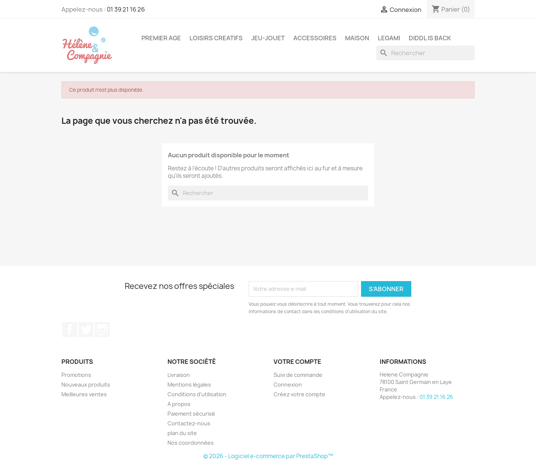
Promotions (76, 374)
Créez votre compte (299, 394)
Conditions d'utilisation (197, 394)
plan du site (182, 433)
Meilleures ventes (84, 394)
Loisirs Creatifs (216, 38)
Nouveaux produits (85, 384)
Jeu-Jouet (268, 38)
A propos (179, 403)
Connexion (288, 384)
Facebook (69, 329)
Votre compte (297, 362)
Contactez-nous (189, 423)
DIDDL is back (430, 38)
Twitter (86, 329)
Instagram (102, 329)
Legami (389, 38)
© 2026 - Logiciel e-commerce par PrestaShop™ (268, 456)
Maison (357, 38)
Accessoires (314, 38)
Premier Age (161, 38)
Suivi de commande (298, 374)
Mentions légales (189, 384)
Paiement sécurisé (191, 413)
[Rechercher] (425, 52)
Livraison (179, 374)
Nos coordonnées (191, 442)
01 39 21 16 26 (126, 9)
